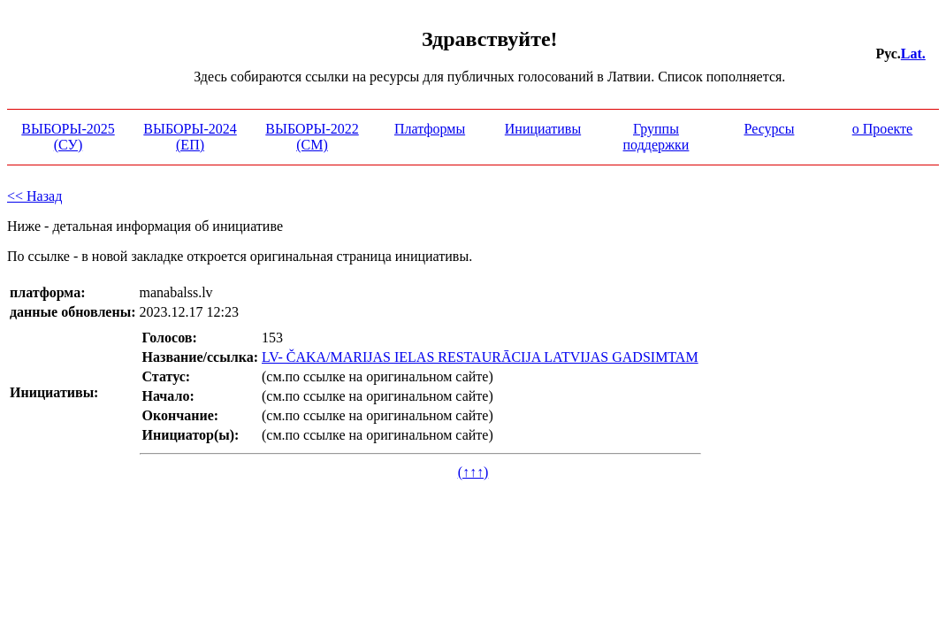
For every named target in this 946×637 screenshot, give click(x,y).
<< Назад (34, 195)
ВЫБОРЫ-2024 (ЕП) (189, 136)
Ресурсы (769, 128)
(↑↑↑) (473, 472)
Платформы (429, 128)
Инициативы (543, 128)
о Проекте (882, 128)
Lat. (913, 53)
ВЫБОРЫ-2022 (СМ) (311, 136)
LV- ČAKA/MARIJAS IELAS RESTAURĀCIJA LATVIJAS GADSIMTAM (480, 357)
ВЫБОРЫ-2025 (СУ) (67, 136)
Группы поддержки (656, 136)
